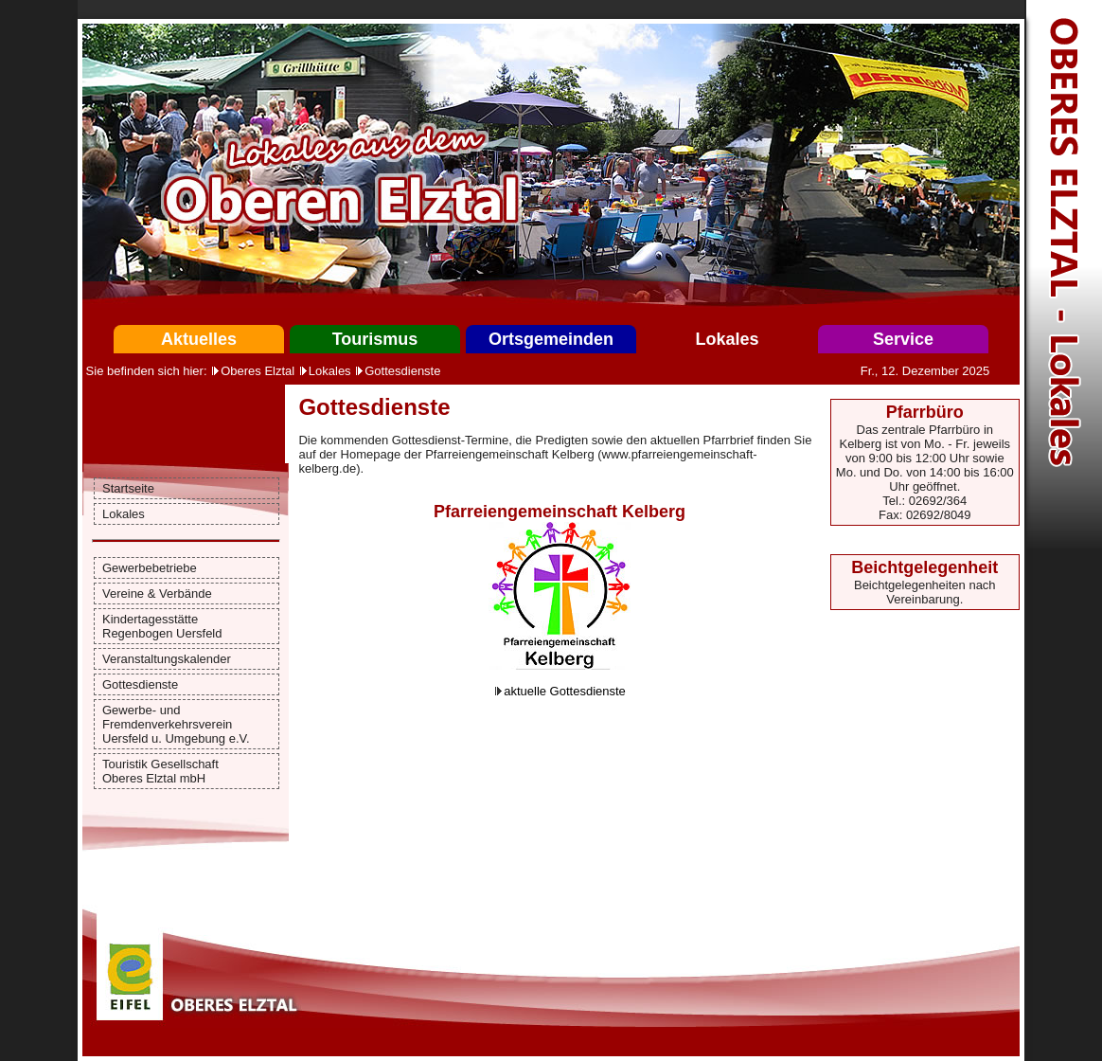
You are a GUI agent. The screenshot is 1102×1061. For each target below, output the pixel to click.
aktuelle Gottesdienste (565, 691)
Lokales (726, 339)
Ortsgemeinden (551, 339)
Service (903, 339)
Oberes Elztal (257, 371)
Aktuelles (199, 339)
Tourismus (375, 339)
